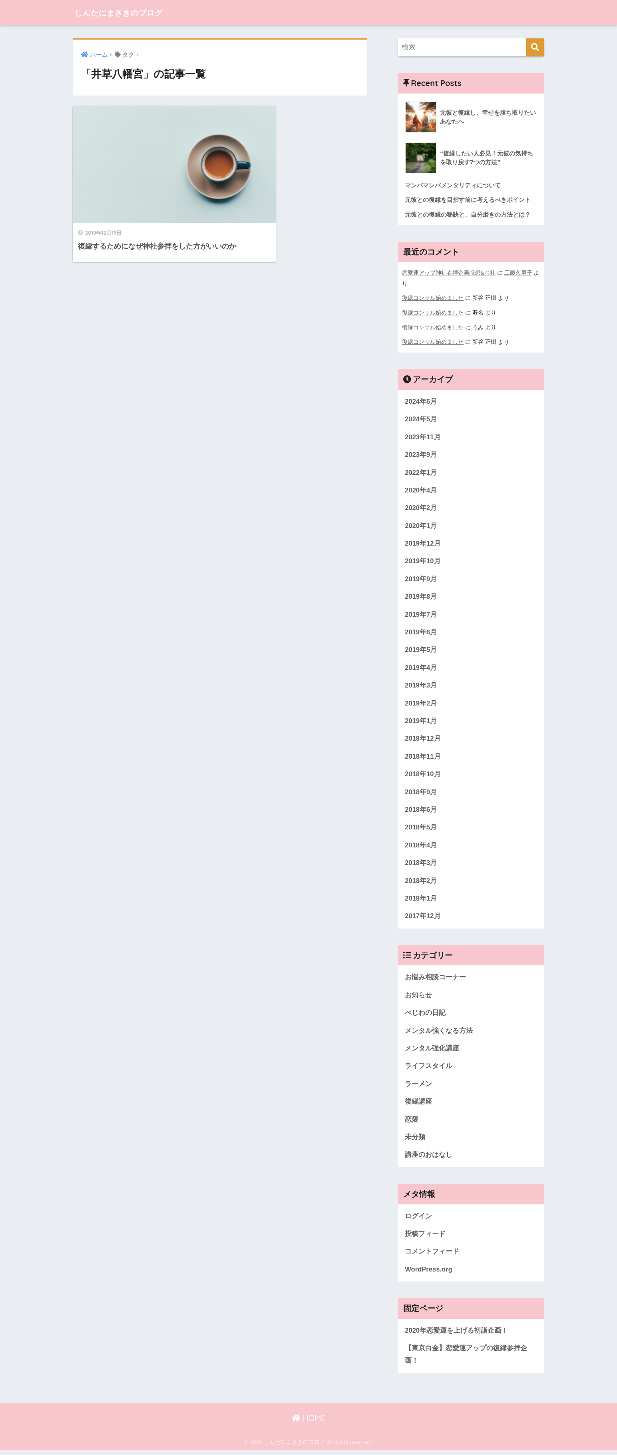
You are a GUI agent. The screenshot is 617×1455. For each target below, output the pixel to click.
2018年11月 (423, 757)
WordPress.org (429, 1274)
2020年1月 (421, 525)
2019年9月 (421, 579)
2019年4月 (421, 668)
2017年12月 (423, 918)
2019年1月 (421, 722)
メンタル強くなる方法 (439, 1033)
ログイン (418, 1220)
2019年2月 (421, 704)
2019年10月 (423, 561)
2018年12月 (423, 739)
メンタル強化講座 (432, 1051)
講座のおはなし (428, 1158)
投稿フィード (425, 1238)
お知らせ (418, 998)
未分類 (415, 1140)
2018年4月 (421, 847)
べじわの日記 (425, 1015)
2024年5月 (421, 418)
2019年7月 (421, 615)
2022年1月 (421, 472)
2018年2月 (421, 883)
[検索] (535, 47)
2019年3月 (421, 686)
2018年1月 (421, 901)
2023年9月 (421, 454)
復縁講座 (418, 1105)
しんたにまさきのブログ (130, 12)
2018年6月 (421, 811)
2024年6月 (421, 400)
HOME (308, 1423)
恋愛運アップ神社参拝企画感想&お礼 (449, 273)
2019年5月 (421, 650)
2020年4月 (421, 490)
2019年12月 (423, 543)
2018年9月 (421, 793)
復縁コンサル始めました (433, 298)
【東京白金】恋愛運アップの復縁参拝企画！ (466, 1359)
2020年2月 (421, 507)
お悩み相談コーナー (435, 980)
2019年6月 (421, 632)
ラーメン (418, 1087)
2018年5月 (421, 829)
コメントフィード (432, 1256)
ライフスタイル (428, 1069)
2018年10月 (423, 775)
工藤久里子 (518, 273)
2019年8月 (421, 597)
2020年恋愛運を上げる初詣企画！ (456, 1335)
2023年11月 (423, 436)
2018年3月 (421, 865)
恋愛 (411, 1123)
